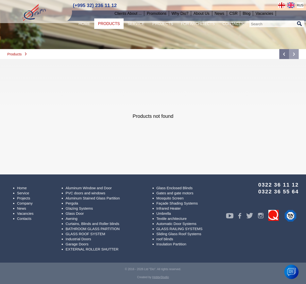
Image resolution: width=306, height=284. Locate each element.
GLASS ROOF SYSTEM (85, 234)
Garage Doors (77, 244)
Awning (71, 218)
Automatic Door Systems (176, 224)
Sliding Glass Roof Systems (178, 234)
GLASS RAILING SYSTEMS (179, 229)
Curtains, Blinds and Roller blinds (92, 224)
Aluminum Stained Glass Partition (93, 198)
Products (14, 54)
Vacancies (25, 213)
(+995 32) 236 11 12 (95, 5)
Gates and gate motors (175, 193)
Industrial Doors (78, 239)
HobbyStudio (160, 277)
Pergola (72, 203)
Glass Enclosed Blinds (174, 188)
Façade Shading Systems (177, 203)
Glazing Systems (79, 208)
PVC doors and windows (85, 193)
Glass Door (75, 213)
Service (23, 193)
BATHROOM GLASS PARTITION (93, 229)
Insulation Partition (171, 244)
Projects (23, 198)
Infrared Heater (168, 208)
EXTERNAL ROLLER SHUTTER (92, 249)
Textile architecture (171, 218)
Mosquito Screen (170, 198)
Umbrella (163, 213)
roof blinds (164, 239)
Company (25, 203)
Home (22, 188)
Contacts (24, 218)
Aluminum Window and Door (89, 188)
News (21, 208)
